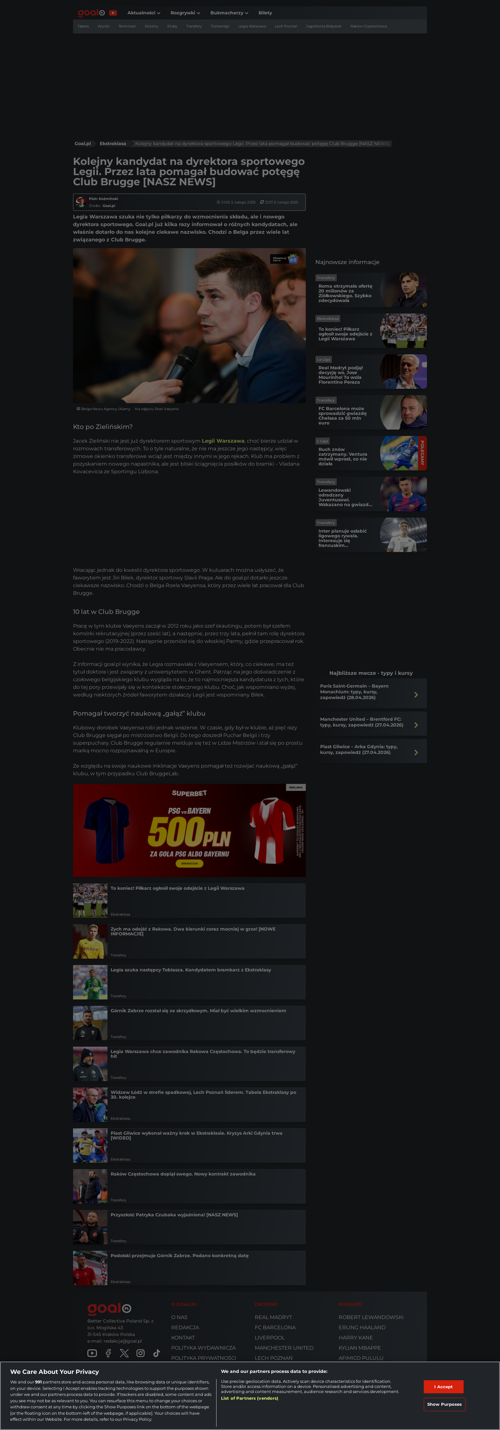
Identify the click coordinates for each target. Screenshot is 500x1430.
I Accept (443, 1386)
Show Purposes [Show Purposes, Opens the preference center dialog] (444, 1404)
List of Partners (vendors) (249, 1398)
